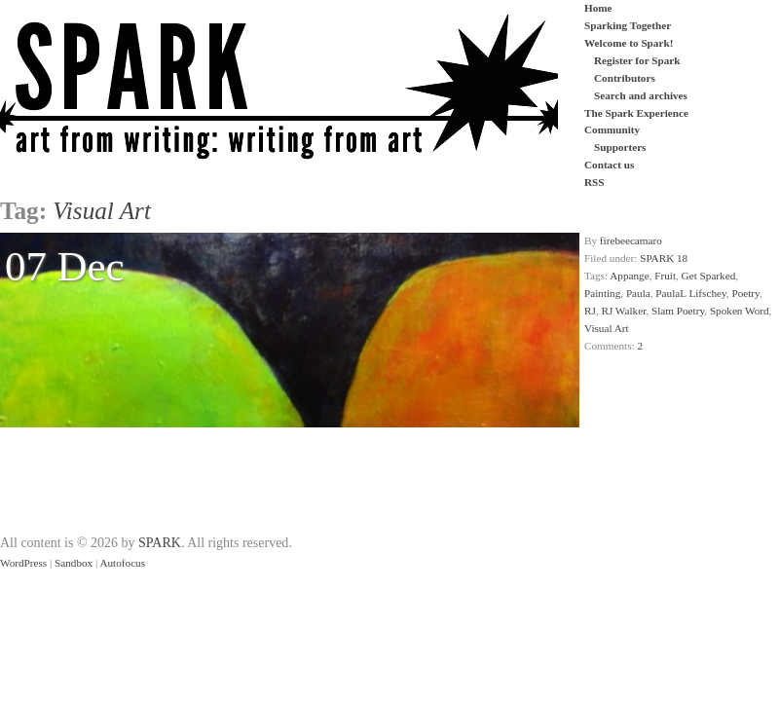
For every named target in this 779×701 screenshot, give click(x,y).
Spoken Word (739, 310)
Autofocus (122, 563)
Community (612, 129)
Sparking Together (627, 25)
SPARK (159, 542)
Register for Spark (637, 60)
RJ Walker (623, 310)
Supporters (620, 147)
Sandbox (74, 563)
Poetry (745, 293)
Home (598, 8)
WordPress (23, 563)
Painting (602, 293)
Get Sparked (709, 275)
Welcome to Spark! (628, 43)
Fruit (665, 275)
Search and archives (640, 95)
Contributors (624, 78)
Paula (638, 293)
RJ (590, 310)
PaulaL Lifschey (690, 293)
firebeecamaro (631, 240)
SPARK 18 (663, 258)
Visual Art (606, 328)
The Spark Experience (636, 113)
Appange (629, 275)
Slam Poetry (677, 310)
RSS (594, 182)
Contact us (609, 164)
